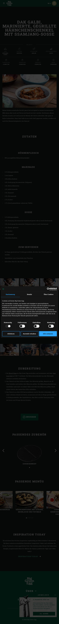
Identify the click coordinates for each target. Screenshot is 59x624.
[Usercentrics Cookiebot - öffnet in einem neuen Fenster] (48, 289)
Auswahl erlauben (29, 334)
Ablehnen (11, 334)
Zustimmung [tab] (10, 294)
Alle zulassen (48, 334)
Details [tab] (29, 294)
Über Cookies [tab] (48, 294)
